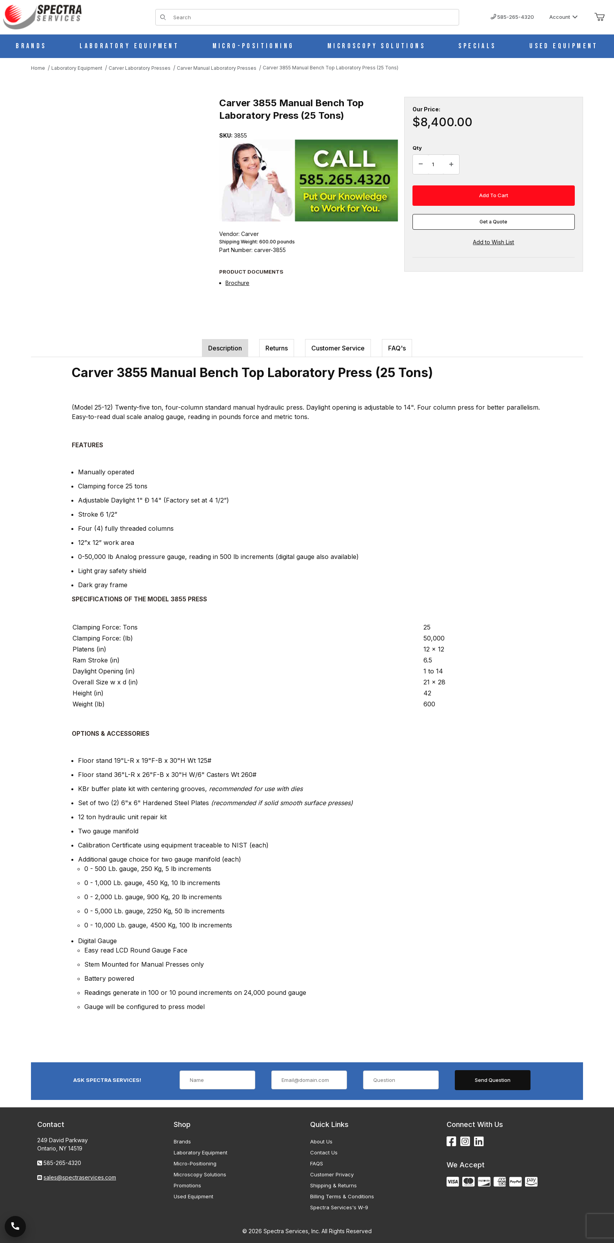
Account (563, 17)
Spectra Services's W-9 (339, 1207)
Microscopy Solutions (200, 1174)
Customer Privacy (332, 1174)
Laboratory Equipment (200, 1152)
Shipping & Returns (333, 1185)
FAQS (316, 1163)
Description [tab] (225, 348)
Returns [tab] (276, 348)
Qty (417, 148)
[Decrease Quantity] (421, 164)
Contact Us (324, 1152)
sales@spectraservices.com (80, 1177)
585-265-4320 (512, 17)
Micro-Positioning (195, 1163)
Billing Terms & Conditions (342, 1196)
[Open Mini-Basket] (599, 17)
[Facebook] (451, 1141)
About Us (321, 1141)
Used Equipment (193, 1196)
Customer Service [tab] (338, 348)
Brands (182, 1141)
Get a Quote (493, 222)
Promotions (187, 1185)
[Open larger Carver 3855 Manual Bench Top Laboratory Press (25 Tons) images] (117, 175)
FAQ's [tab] (397, 348)
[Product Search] (314, 17)
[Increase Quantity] (451, 164)
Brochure (237, 282)
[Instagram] (465, 1141)
